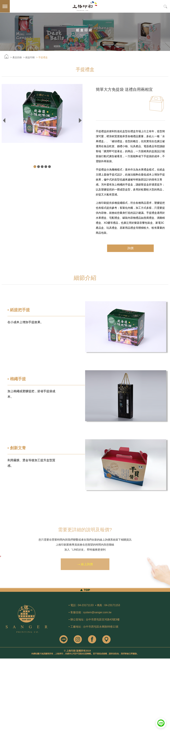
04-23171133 (85, 605)
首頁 (6, 56)
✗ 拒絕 (3, 670)
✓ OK (53, 743)
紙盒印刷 (30, 57)
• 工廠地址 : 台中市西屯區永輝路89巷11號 (93, 626)
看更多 (4, 690)
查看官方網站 (17, 690)
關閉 (2, 660)
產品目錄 (17, 57)
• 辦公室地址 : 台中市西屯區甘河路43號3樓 (94, 619)
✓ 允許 (3, 666)
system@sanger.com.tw (97, 612)
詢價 (130, 248)
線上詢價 (85, 566)
